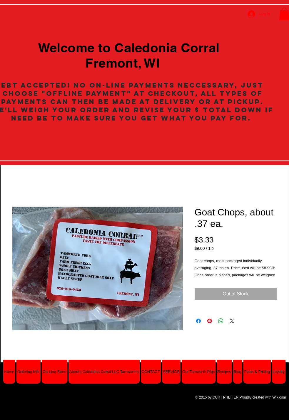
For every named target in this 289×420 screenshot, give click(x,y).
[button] (54, 372)
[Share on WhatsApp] (220, 320)
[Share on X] (231, 320)
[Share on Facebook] (198, 320)
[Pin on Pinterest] (209, 320)
